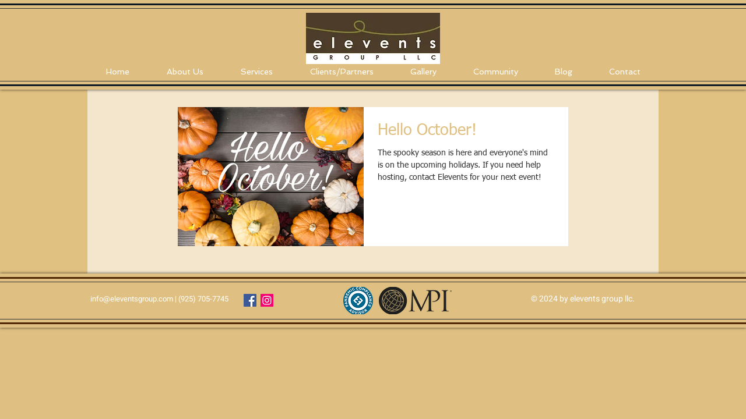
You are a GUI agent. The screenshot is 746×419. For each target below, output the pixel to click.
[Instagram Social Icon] (267, 300)
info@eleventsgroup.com (131, 298)
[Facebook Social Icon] (250, 300)
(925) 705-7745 (203, 298)
